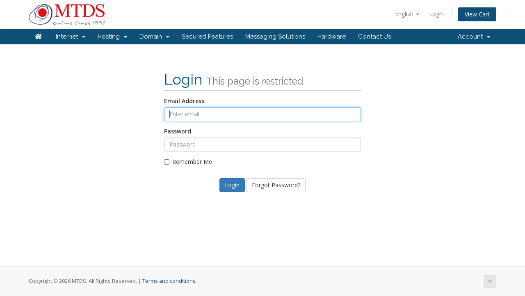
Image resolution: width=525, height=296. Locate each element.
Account (474, 36)
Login (436, 14)
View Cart (477, 14)
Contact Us (374, 36)
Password (177, 131)
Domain (154, 36)
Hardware (331, 36)
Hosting (112, 36)
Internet (70, 36)
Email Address (184, 101)
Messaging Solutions (275, 36)
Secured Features (207, 36)
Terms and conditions (169, 281)
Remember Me (188, 161)
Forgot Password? (276, 185)
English (407, 14)
